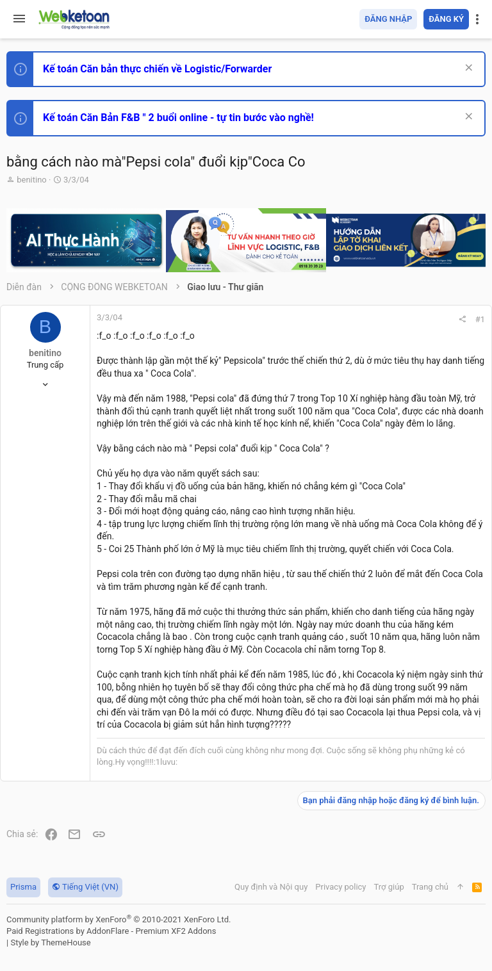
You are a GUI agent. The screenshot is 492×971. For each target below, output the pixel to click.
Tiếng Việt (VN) (85, 887)
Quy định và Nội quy (271, 887)
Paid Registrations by (111, 931)
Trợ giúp (389, 887)
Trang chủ (430, 887)
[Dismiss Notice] (467, 69)
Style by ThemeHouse (50, 942)
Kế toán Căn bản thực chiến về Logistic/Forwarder (157, 69)
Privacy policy (340, 887)
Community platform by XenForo (118, 919)
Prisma (23, 887)
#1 (480, 319)
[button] (19, 19)
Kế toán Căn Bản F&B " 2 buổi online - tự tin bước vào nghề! (178, 117)
